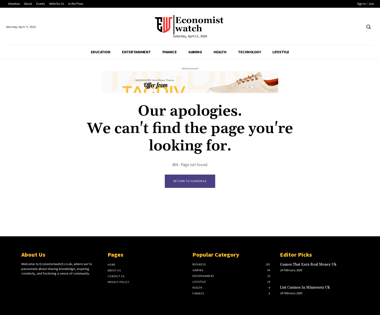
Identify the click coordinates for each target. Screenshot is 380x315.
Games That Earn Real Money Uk (308, 264)
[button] (368, 26)
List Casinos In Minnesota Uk (305, 287)
